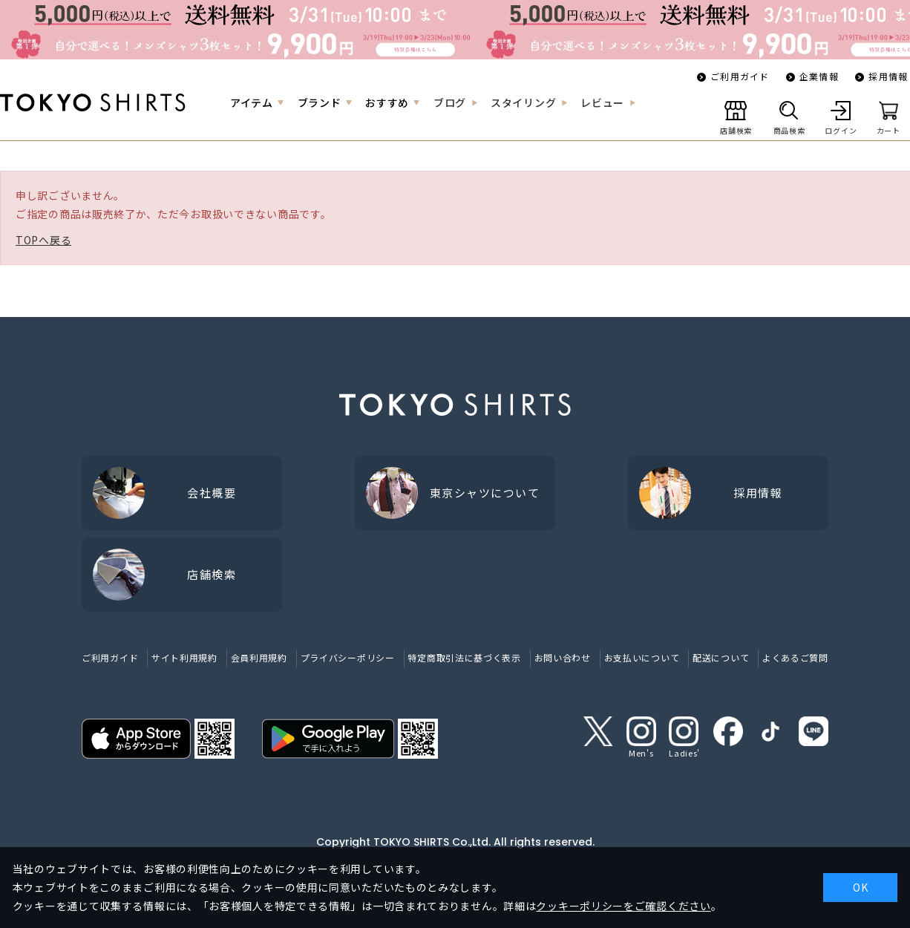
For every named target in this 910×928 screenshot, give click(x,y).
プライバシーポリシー (348, 657)
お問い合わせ (562, 657)
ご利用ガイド (739, 76)
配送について (721, 657)
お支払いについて (642, 657)
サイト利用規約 (184, 657)
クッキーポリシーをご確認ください (623, 905)
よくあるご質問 (795, 657)
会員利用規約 (259, 657)
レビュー (602, 102)
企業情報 (819, 76)
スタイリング (523, 102)
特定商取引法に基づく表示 (463, 657)
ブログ (449, 102)
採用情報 (888, 76)
